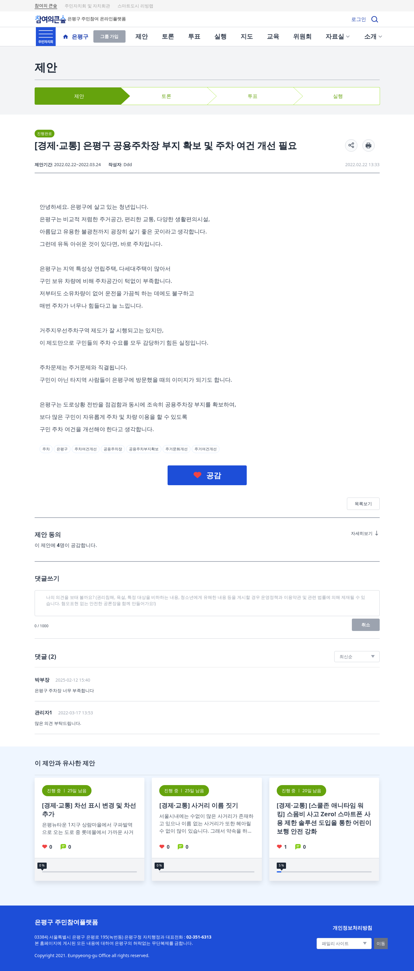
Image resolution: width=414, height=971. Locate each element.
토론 (168, 36)
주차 (46, 449)
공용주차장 (113, 449)
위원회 (302, 36)
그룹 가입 (109, 36)
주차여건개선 (86, 449)
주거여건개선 (205, 449)
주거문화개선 (176, 449)
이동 (381, 943)
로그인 (358, 19)
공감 (213, 475)
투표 (194, 36)
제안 (141, 36)
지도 (247, 36)
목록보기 (363, 504)
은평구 (62, 449)
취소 (365, 625)
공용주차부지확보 (144, 449)
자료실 (338, 36)
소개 (373, 36)
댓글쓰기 (47, 578)
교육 (273, 36)
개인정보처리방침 (352, 927)
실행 (220, 36)
